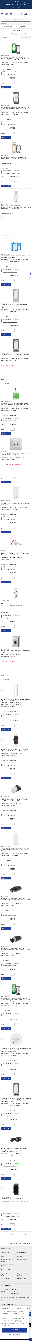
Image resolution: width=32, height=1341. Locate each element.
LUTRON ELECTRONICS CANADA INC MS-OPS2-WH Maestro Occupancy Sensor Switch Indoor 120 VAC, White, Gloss (15, 503)
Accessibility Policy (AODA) (7, 1265)
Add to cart (6, 87)
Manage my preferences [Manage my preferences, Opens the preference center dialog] (15, 1334)
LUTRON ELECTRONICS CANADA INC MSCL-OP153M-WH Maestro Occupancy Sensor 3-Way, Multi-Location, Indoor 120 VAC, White (16, 1100)
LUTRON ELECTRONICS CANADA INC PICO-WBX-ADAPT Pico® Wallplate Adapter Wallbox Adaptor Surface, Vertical (16, 849)
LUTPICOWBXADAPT (6, 846)
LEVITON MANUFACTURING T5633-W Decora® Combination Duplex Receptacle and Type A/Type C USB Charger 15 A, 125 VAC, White (16, 207)
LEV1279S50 (4, 452)
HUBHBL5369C (5, 796)
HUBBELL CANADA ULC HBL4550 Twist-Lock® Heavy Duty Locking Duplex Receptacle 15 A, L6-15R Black (15, 750)
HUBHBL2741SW (5, 1147)
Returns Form (21, 1278)
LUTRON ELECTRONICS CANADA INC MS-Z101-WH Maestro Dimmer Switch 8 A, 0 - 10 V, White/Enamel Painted (15, 306)
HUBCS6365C (5, 947)
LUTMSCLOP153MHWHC (7, 1097)
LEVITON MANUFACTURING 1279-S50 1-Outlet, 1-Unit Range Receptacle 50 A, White (15, 454)
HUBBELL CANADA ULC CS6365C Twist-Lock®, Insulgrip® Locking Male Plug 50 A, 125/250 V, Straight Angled (16, 950)
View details (6, 236)
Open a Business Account (6, 1274)
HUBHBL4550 (4, 748)
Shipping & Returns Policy (7, 1260)
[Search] (16, 20)
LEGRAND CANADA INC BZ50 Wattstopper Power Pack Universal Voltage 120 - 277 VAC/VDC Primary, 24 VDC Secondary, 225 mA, (16, 553)
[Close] (27, 1308)
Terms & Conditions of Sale (8, 1255)
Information (16, 1248)
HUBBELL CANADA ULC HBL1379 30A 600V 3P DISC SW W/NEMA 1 (15, 651)
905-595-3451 (15, 1294)
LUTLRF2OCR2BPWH (6, 1047)
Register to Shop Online (22, 1274)
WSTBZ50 (3, 550)
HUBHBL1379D (5, 649)
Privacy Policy (21, 1252)
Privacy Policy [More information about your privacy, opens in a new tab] (5, 1325)
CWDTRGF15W (5, 600)
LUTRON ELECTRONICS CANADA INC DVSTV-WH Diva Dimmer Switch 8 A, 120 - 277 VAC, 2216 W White (15, 158)
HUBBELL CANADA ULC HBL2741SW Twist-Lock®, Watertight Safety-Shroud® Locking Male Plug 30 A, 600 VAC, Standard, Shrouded (15, 1150)
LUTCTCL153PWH (5, 105)
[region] (14, 1323)
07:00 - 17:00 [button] (26, 4)
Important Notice (22, 1259)
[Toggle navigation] (2, 14)
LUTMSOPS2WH (5, 500)
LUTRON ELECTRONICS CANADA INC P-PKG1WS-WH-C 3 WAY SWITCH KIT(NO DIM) (16, 256)
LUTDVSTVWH (5, 156)
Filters (8, 27)
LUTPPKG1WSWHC (6, 254)
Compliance (5, 1252)
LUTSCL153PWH (5, 997)
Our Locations (5, 1278)
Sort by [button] (23, 27)
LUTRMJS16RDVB (5, 402)
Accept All (15, 1329)
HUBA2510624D (5, 698)
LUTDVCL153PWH (5, 55)
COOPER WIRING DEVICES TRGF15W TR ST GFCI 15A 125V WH (16, 602)
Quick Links (16, 1270)
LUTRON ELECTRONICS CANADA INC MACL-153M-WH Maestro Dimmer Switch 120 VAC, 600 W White (15, 355)
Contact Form (5, 1281)
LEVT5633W (4, 204)
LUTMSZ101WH (5, 303)
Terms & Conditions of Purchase (24, 1255)
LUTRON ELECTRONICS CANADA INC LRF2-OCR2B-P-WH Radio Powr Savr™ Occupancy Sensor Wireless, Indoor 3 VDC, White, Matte (16, 1050)
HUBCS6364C (5, 896)
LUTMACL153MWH (6, 353)
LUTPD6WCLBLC (5, 1197)
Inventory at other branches (10, 74)
